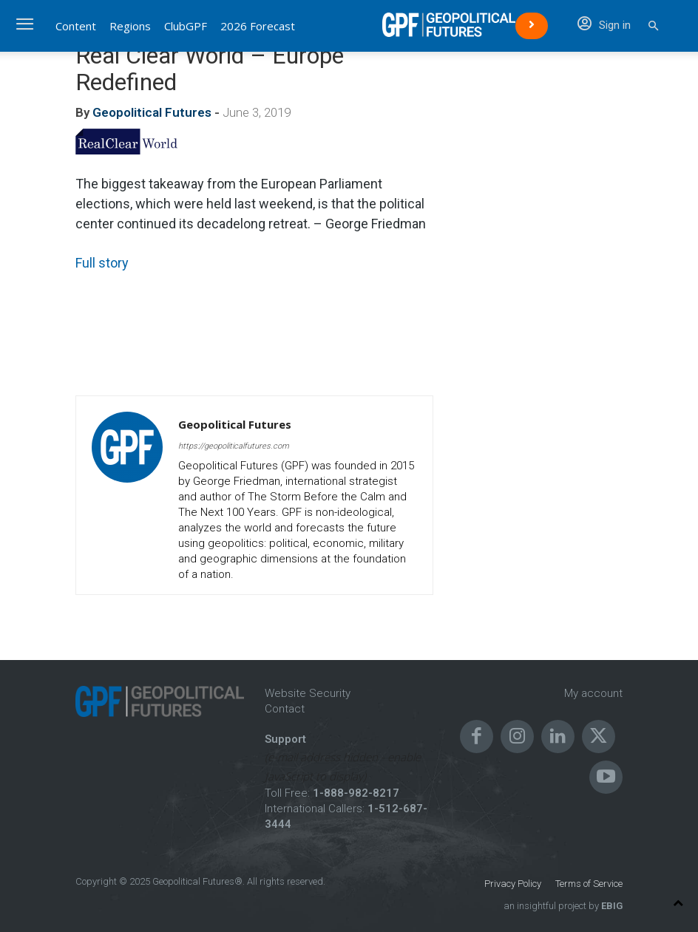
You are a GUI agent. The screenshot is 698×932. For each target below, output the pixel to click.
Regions (130, 25)
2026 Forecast (257, 25)
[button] (653, 26)
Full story (102, 263)
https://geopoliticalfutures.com (233, 446)
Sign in (604, 25)
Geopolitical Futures (151, 112)
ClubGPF (185, 25)
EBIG (611, 905)
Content (75, 25)
